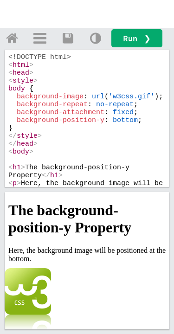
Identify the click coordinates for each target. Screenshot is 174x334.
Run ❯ (137, 38)
